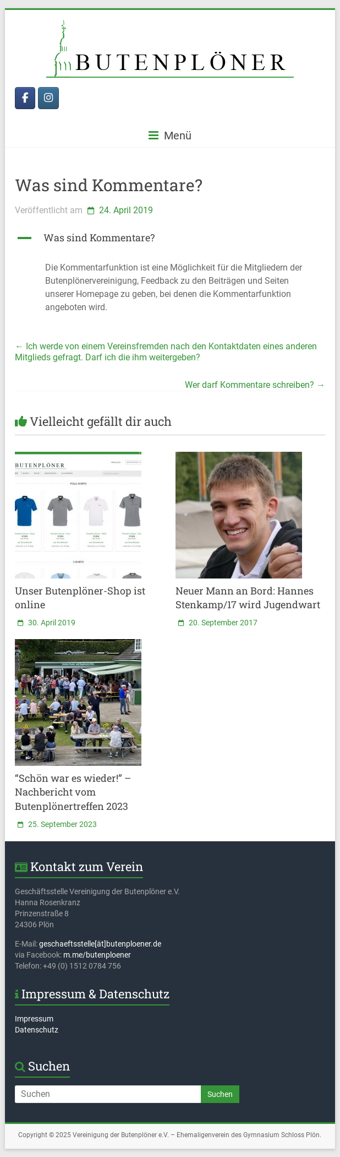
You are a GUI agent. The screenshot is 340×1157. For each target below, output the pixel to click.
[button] (170, 242)
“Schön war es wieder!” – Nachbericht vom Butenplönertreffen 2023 (73, 791)
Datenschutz (36, 1029)
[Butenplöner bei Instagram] (48, 98)
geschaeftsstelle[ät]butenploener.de (100, 943)
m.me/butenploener (97, 954)
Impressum (34, 1018)
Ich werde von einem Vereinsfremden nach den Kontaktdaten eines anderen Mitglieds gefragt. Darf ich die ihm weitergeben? (166, 352)
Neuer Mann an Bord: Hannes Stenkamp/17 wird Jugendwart (248, 597)
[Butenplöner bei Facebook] (25, 98)
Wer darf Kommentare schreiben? (255, 385)
